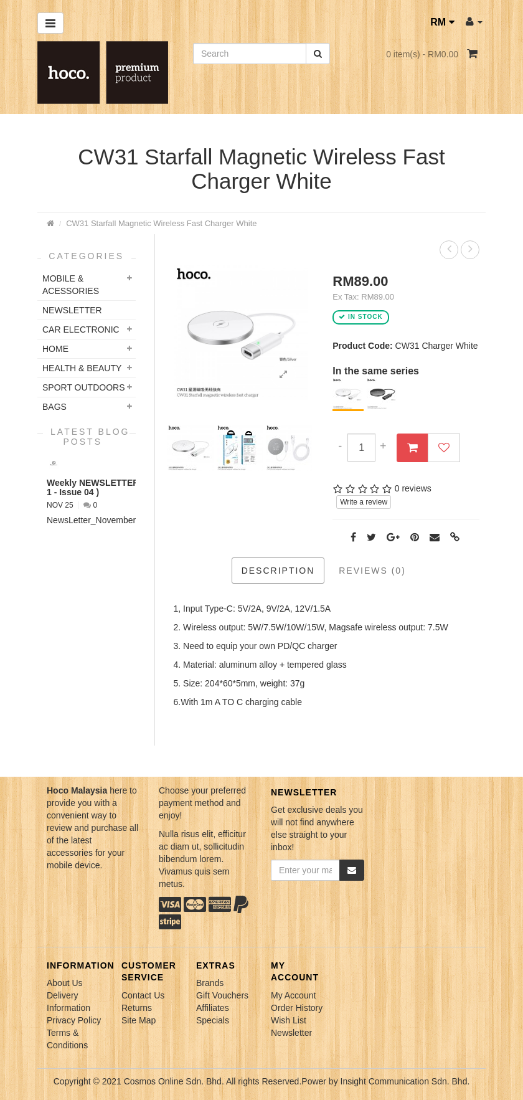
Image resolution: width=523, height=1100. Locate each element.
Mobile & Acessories (70, 284)
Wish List (288, 1020)
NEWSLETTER (72, 310)
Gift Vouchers (222, 995)
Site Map (138, 1020)
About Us (65, 983)
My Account (293, 995)
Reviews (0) (372, 571)
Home (55, 349)
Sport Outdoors (83, 387)
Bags (54, 407)
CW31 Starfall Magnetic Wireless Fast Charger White (161, 223)
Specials (212, 1020)
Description (278, 571)
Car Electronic (81, 329)
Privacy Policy (74, 1020)
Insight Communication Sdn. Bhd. (405, 1081)
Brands (210, 983)
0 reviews (413, 488)
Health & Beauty (81, 368)
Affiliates (212, 1008)
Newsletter (291, 1033)
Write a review (363, 502)
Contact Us (142, 995)
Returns (136, 1008)
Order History (297, 1008)
